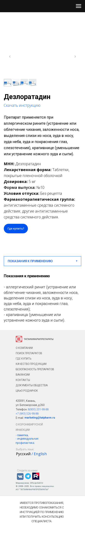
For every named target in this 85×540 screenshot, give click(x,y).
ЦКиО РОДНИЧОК (27, 390)
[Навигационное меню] (78, 6)
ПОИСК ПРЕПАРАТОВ (29, 353)
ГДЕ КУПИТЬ (23, 358)
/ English (39, 453)
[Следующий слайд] (75, 56)
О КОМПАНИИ (24, 347)
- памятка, (22, 435)
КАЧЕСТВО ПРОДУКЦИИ (31, 363)
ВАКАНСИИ (23, 374)
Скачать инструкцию (22, 105)
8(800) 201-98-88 (38, 409)
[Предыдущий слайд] (10, 56)
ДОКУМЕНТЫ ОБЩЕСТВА (32, 385)
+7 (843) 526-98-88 (27, 413)
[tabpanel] (42, 298)
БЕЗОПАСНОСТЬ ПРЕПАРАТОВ (35, 369)
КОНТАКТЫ (23, 380)
